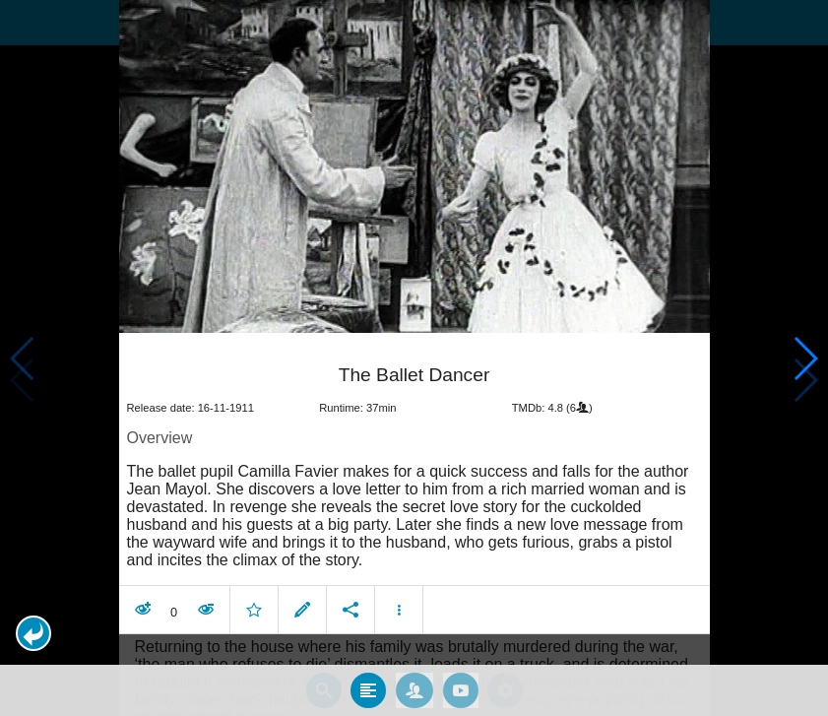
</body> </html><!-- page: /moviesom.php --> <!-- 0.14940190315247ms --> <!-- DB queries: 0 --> (414, 358)
